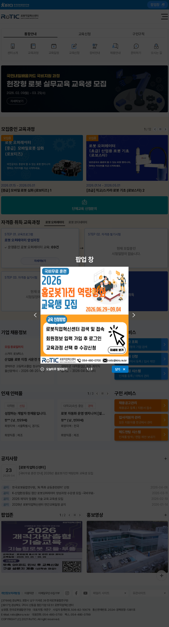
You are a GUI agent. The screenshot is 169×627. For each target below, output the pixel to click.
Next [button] (133, 315)
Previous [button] (35, 315)
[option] (84, 314)
